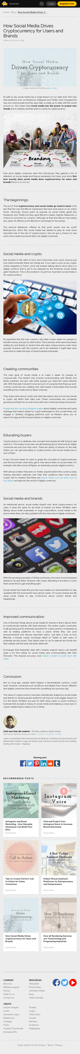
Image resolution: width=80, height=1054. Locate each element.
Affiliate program (11, 987)
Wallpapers (34, 1028)
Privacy (58, 1045)
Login (51, 4)
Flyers (6, 1025)
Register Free (67, 4)
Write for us (8, 994)
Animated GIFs (10, 1032)
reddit (50, 763)
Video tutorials (36, 998)
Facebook (49, 734)
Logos (32, 1011)
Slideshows (8, 1018)
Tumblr (57, 763)
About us (7, 984)
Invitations (34, 1025)
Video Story (34, 1014)
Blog (31, 994)
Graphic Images (10, 1007)
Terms (50, 1045)
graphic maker (51, 88)
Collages (7, 1021)
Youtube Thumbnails (13, 1028)
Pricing (6, 991)
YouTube (73, 982)
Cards (6, 1011)
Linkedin (58, 734)
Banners (33, 1021)
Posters (32, 1007)
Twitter (41, 734)
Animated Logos (11, 1014)
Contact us (8, 998)
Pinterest (37, 763)
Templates (34, 984)
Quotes (32, 1018)
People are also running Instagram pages (23, 408)
